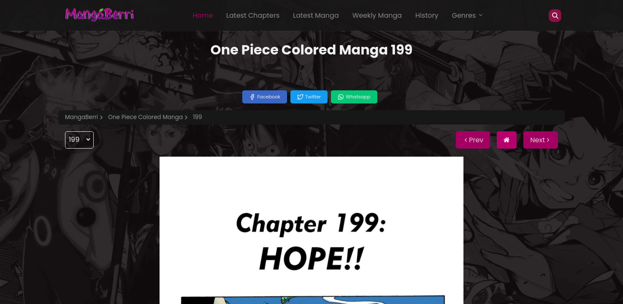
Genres (467, 15)
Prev (473, 140)
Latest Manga (316, 15)
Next (540, 140)
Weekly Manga (377, 15)
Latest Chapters (252, 15)
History (426, 15)
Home (202, 15)
